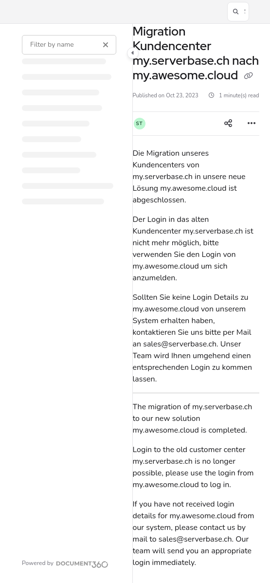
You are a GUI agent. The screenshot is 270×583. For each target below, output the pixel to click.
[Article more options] (251, 123)
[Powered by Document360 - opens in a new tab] (65, 563)
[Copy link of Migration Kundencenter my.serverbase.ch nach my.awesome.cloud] (248, 76)
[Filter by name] (69, 45)
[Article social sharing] (228, 123)
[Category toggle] (133, 53)
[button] (238, 11)
